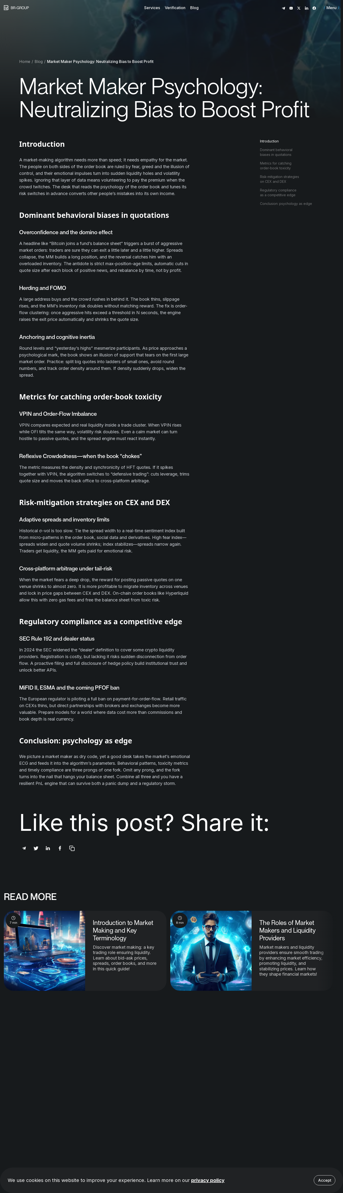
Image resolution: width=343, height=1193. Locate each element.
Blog (194, 8)
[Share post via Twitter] (36, 848)
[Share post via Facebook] (60, 848)
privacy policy (208, 1180)
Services (152, 8)
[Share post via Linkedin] (48, 848)
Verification (175, 8)
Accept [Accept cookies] (324, 1180)
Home (24, 61)
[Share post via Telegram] (24, 848)
